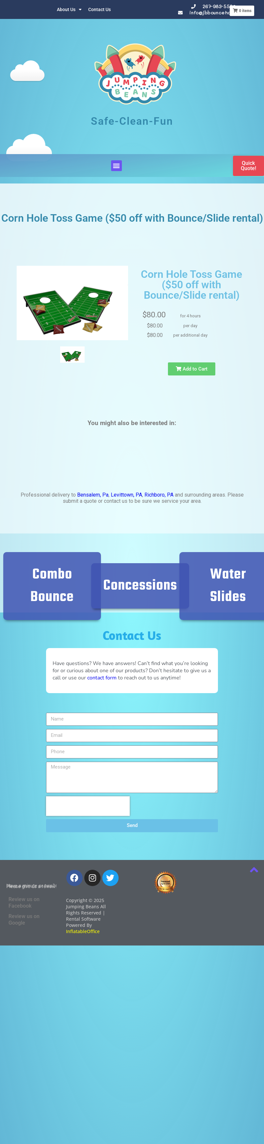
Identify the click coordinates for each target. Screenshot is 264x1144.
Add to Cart (173, 369)
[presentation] (88, 806)
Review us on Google (24, 919)
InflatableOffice (83, 931)
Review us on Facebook (24, 902)
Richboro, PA (158, 495)
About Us (69, 9)
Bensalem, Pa (92, 495)
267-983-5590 (219, 6)
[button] (116, 165)
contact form (102, 677)
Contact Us (99, 9)
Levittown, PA (126, 495)
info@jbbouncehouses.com (220, 12)
